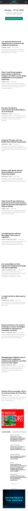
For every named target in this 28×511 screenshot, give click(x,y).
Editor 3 (9, 47)
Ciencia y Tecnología (6, 239)
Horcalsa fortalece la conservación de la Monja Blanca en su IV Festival (13, 109)
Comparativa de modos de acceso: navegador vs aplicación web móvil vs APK (17, 448)
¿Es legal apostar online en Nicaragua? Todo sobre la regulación (11, 235)
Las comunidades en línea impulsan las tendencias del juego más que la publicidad (13, 266)
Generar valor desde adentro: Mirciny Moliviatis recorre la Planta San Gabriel (12, 172)
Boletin (12, 462)
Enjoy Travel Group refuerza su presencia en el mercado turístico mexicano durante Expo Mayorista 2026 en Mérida (13, 203)
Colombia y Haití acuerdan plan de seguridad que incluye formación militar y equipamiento (18, 478)
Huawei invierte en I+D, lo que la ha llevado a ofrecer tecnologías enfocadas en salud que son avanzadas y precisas (13, 327)
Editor (7, 81)
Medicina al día (5, 300)
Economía (3, 47)
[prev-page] (2, 404)
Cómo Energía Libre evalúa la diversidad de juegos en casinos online (18, 457)
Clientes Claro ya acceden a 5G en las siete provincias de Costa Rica (13, 392)
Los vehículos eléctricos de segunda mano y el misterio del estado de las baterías (12, 43)
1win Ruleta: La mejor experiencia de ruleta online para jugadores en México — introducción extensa (17, 439)
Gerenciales (4, 113)
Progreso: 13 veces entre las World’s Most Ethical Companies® (13, 141)
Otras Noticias (13, 474)
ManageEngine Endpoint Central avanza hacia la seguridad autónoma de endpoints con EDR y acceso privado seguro (13, 360)
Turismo (3, 81)
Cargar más (14, 483)
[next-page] (5, 404)
